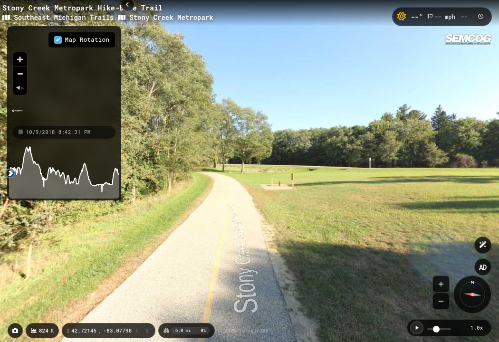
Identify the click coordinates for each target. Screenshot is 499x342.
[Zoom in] (20, 59)
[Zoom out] (20, 73)
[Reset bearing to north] (20, 88)
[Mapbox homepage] (17, 114)
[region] (64, 75)
